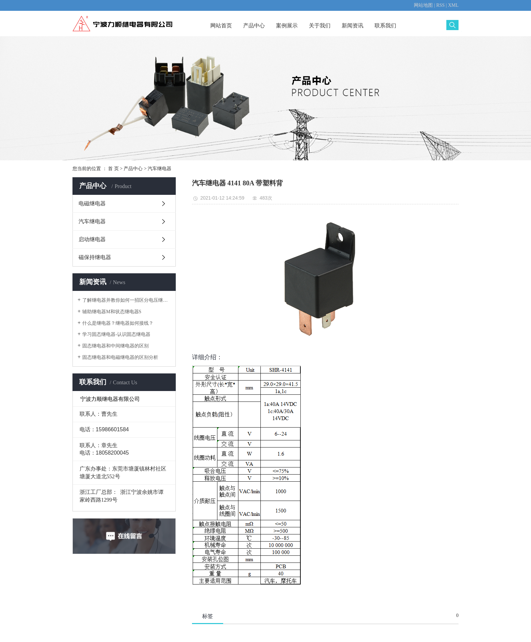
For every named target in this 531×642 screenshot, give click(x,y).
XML (453, 5)
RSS (440, 5)
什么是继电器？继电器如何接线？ (117, 323)
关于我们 (320, 25)
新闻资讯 (352, 25)
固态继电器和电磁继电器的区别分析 (120, 357)
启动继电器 (92, 239)
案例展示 (287, 25)
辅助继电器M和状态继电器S (111, 311)
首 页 (113, 168)
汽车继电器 (159, 168)
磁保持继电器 (95, 257)
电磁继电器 (92, 203)
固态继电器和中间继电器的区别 (115, 345)
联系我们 (385, 25)
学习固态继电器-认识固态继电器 (116, 334)
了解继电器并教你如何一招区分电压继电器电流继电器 (126, 300)
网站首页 (221, 25)
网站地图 (423, 5)
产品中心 (254, 25)
